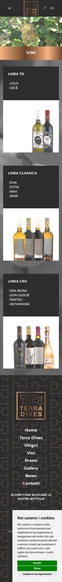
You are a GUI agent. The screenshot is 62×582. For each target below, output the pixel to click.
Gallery (31, 468)
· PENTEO (15, 300)
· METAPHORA (19, 304)
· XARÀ (13, 196)
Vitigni (31, 445)
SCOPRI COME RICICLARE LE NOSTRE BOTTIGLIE (31, 496)
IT (45, 8)
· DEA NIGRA (17, 291)
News (31, 475)
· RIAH (12, 191)
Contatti (31, 483)
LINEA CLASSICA (22, 173)
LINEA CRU (17, 281)
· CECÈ (13, 88)
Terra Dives (31, 437)
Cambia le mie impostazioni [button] (37, 574)
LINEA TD (16, 74)
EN (52, 8)
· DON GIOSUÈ (18, 295)
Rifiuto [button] (37, 568)
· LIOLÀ (13, 83)
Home (31, 430)
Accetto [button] (37, 563)
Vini (31, 453)
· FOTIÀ (13, 187)
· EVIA (12, 183)
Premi (31, 460)
